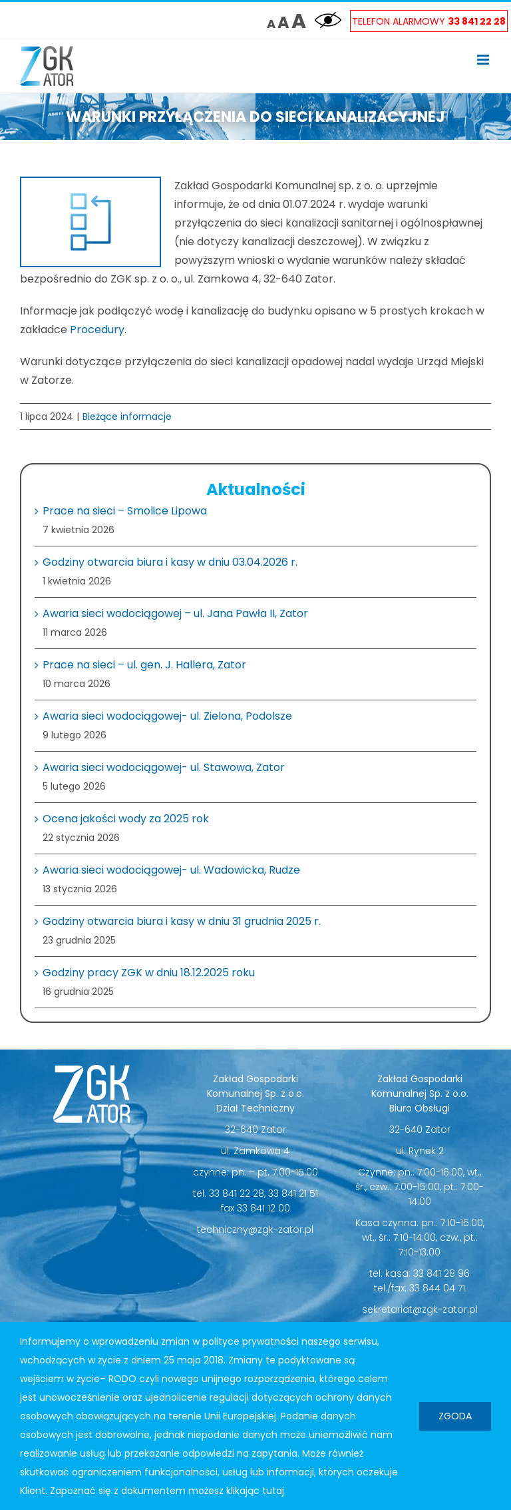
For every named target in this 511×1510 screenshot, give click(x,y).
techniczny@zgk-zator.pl (255, 1229)
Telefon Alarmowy (429, 21)
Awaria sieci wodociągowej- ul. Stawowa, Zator (164, 767)
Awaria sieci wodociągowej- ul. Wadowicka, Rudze (171, 870)
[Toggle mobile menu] (484, 60)
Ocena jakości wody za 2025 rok (126, 818)
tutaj (273, 1490)
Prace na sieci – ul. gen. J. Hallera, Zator (144, 664)
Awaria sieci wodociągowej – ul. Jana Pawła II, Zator (175, 613)
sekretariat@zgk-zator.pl (420, 1309)
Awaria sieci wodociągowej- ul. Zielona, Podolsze (167, 716)
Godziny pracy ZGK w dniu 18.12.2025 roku (149, 972)
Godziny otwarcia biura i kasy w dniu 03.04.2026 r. (170, 562)
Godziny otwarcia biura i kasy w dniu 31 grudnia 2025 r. (182, 921)
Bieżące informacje (127, 416)
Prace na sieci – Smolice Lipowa (125, 510)
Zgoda (455, 1416)
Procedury (97, 329)
